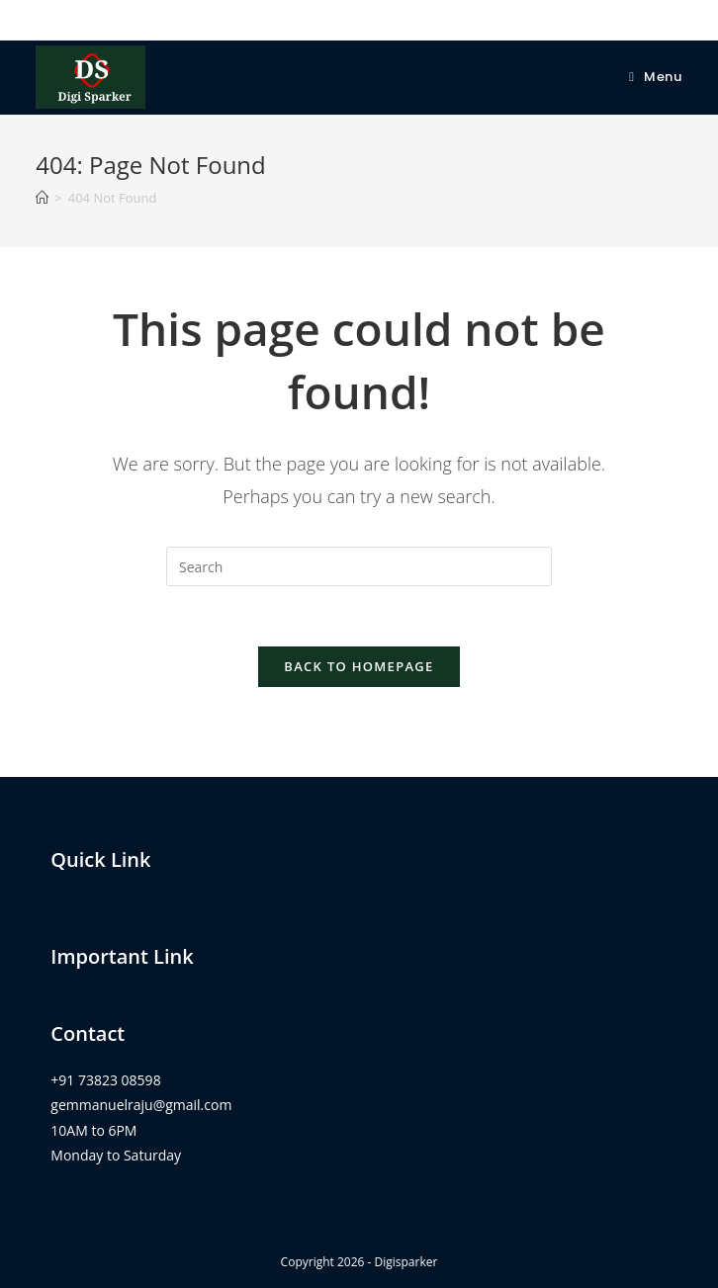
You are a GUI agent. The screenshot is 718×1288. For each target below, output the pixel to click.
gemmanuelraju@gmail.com (140, 1104)
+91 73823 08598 (105, 1080)
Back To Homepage (358, 666)
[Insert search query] (359, 566)
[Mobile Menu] (655, 76)
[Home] (42, 198)
